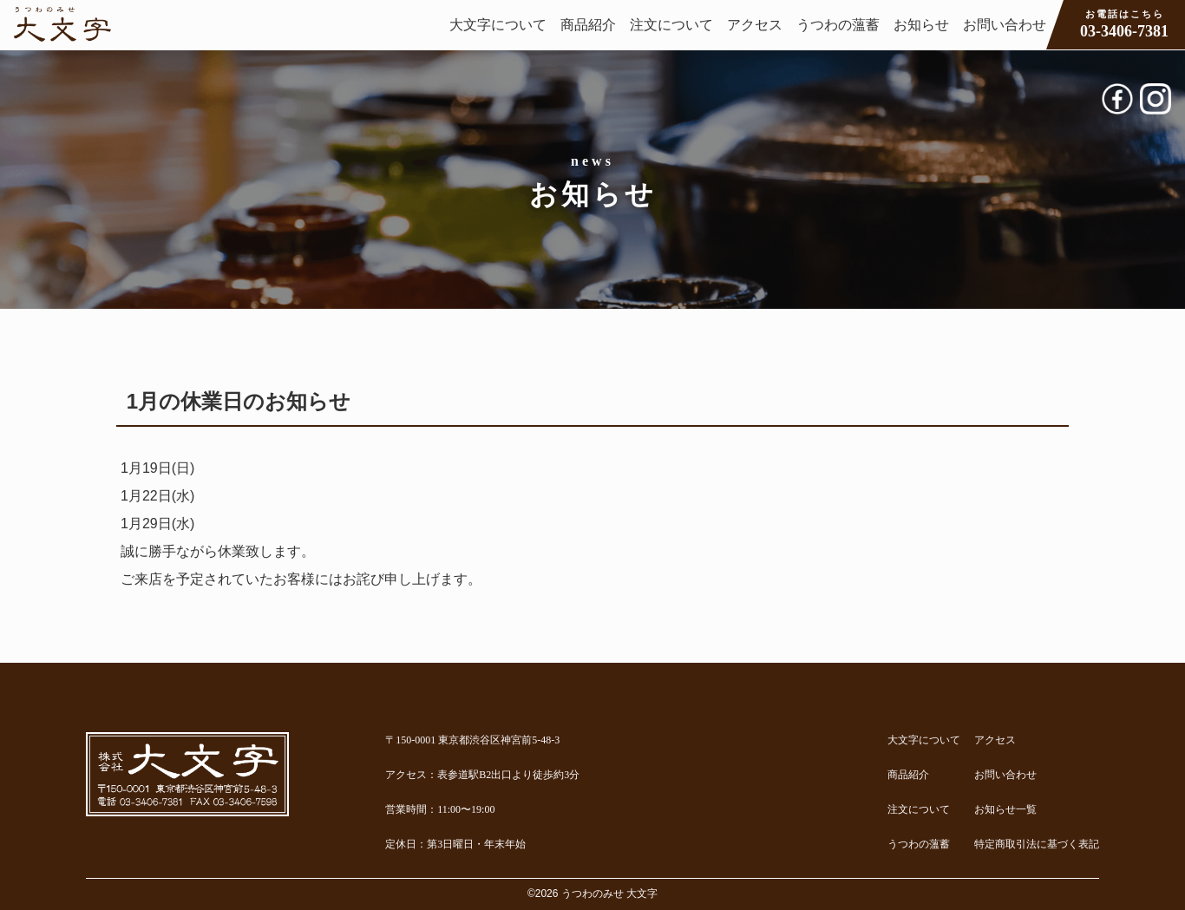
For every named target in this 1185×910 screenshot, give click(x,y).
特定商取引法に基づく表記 (1036, 844)
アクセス (754, 24)
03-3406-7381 (1124, 23)
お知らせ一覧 (1005, 809)
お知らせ (921, 24)
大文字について (498, 24)
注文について (671, 24)
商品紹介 (588, 24)
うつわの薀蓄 (838, 24)
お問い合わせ (1004, 24)
